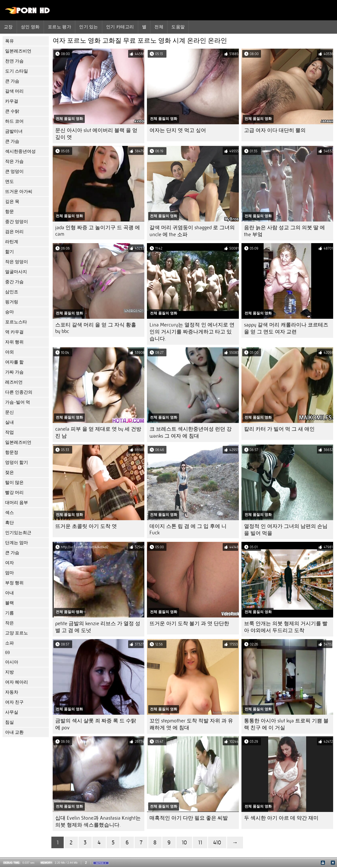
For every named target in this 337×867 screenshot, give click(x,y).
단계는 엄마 (16, 542)
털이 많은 (14, 482)
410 (217, 842)
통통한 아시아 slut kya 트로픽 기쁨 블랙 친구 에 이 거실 (286, 724)
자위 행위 (14, 342)
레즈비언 (14, 382)
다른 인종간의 (18, 392)
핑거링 (11, 301)
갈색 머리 (14, 91)
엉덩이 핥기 (16, 462)
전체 (158, 27)
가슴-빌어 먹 (17, 402)
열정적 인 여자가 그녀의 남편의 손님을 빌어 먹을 (285, 529)
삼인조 (11, 291)
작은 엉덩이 (16, 261)
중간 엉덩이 (16, 221)
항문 (9, 211)
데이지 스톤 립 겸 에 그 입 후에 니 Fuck (188, 529)
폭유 (9, 41)
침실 (9, 722)
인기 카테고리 (120, 27)
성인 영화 (30, 27)
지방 (9, 672)
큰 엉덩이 (14, 171)
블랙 (9, 602)
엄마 (9, 572)
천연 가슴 (14, 61)
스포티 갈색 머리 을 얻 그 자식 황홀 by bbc (95, 328)
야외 (9, 352)
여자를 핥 (14, 362)
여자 (9, 562)
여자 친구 (14, 702)
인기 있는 (88, 27)
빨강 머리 (14, 492)
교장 (8, 27)
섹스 (9, 512)
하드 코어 (14, 121)
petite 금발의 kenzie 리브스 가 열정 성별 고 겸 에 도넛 (97, 627)
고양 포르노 (16, 633)
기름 (9, 613)
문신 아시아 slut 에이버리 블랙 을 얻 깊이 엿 (96, 133)
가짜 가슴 (14, 372)
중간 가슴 (14, 281)
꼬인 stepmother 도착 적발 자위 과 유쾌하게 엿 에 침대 (191, 724)
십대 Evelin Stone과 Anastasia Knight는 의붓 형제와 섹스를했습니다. (98, 821)
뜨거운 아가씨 (18, 191)
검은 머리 (14, 231)
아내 (9, 592)
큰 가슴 (12, 81)
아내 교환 (14, 732)
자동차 (11, 692)
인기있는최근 (18, 532)
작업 (9, 432)
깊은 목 (12, 201)
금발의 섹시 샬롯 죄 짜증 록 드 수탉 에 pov (95, 724)
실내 (9, 422)
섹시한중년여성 (20, 151)
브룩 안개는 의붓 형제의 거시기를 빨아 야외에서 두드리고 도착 (285, 627)
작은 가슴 (14, 161)
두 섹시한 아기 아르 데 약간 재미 (281, 818)
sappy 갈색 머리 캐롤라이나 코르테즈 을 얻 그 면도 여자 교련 (286, 328)
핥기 (9, 251)
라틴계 (11, 241)
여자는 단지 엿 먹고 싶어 (177, 130)
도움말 (178, 27)
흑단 (9, 522)
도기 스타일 (16, 71)
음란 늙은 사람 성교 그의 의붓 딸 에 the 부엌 (284, 231)
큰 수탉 (12, 111)
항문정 (11, 452)
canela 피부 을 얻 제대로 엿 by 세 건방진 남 (98, 432)
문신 (9, 412)
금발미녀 (14, 131)
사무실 (11, 712)
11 (200, 842)
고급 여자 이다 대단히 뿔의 (275, 130)
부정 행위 (14, 582)
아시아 (11, 662)
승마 (9, 311)
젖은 (9, 472)
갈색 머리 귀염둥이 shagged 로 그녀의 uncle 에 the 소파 (192, 231)
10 (184, 842)
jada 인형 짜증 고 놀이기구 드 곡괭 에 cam (97, 231)
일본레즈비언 (18, 51)
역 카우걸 (14, 332)
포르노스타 (16, 322)
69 (7, 652)
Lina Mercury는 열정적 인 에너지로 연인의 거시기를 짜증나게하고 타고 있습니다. (192, 332)
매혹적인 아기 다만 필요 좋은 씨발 (188, 818)
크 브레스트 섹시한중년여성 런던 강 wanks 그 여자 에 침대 (190, 432)
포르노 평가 (59, 27)
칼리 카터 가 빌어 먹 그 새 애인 (279, 429)
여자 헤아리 (16, 682)
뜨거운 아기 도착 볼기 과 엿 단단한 (189, 623)
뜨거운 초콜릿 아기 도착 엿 (86, 526)
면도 (9, 181)
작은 (9, 623)
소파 (9, 643)
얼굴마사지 (16, 271)
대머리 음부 (16, 502)
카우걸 (11, 101)
